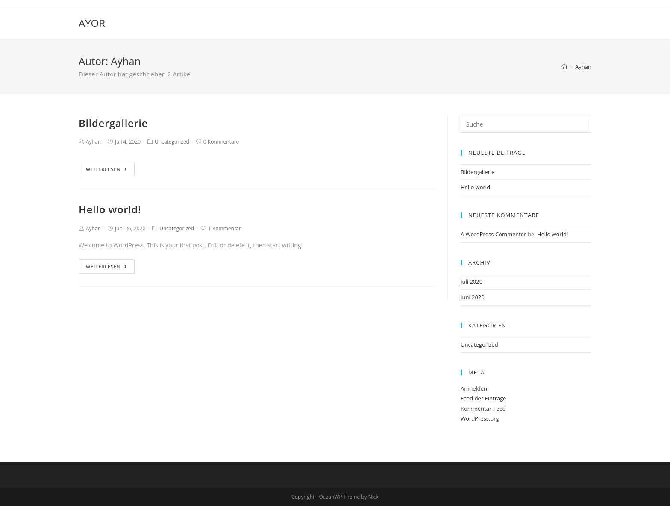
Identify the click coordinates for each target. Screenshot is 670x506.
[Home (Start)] (564, 67)
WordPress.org (480, 418)
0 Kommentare (221, 141)
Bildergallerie (113, 123)
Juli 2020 (471, 281)
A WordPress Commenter (493, 234)
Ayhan (93, 141)
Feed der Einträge (483, 398)
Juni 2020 (473, 297)
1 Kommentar (224, 228)
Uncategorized (172, 141)
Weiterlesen (106, 169)
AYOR (92, 23)
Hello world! (110, 209)
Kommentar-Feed (483, 408)
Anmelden (474, 388)
